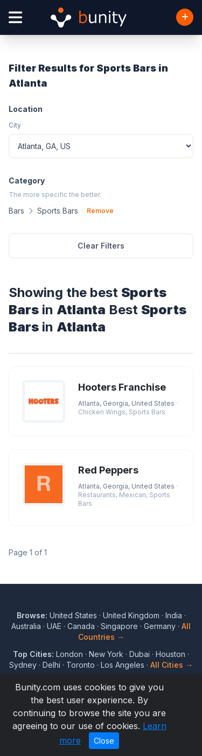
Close (104, 740)
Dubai (139, 654)
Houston (170, 654)
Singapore (119, 626)
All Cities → (171, 664)
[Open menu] (15, 17)
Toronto (80, 664)
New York (106, 654)
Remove (100, 211)
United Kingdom (131, 615)
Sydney (23, 664)
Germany (160, 626)
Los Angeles (122, 664)
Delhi (51, 664)
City (15, 125)
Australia (26, 626)
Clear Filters (101, 245)
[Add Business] (184, 17)
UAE (54, 626)
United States (73, 615)
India (173, 615)
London (69, 654)
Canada (81, 626)
